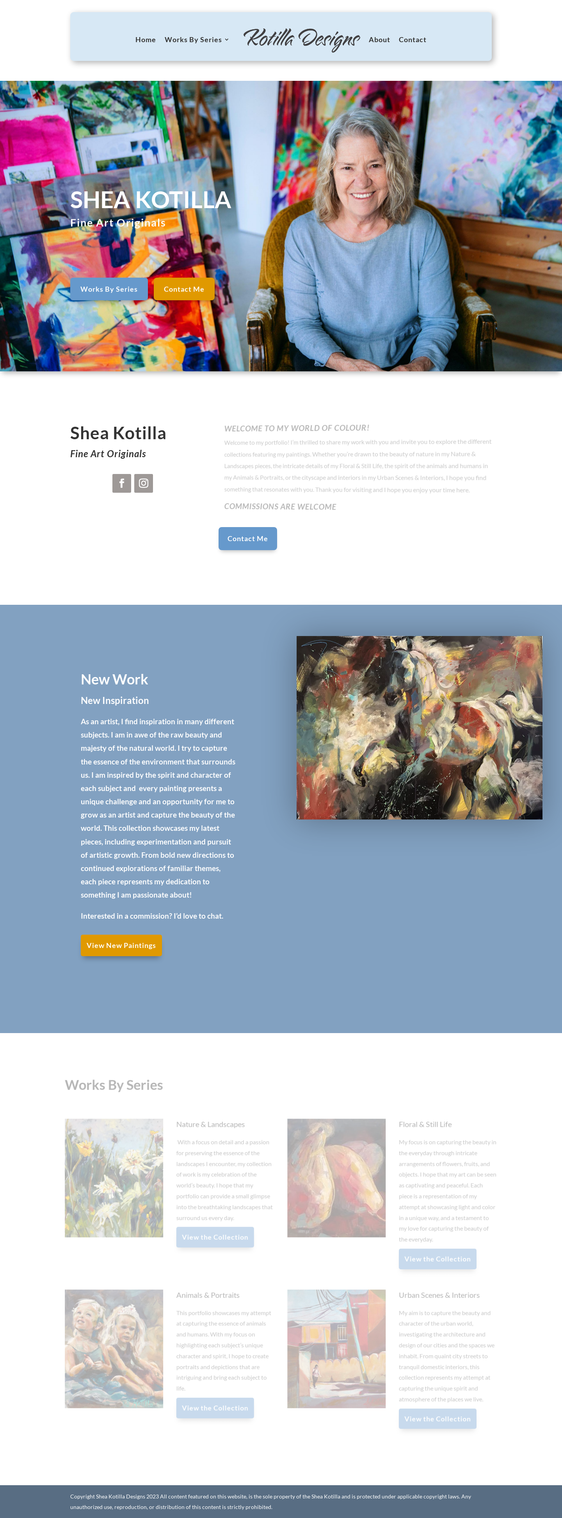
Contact (413, 39)
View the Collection (216, 1237)
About (379, 39)
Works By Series (193, 39)
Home (145, 39)
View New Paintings (121, 945)
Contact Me (184, 296)
